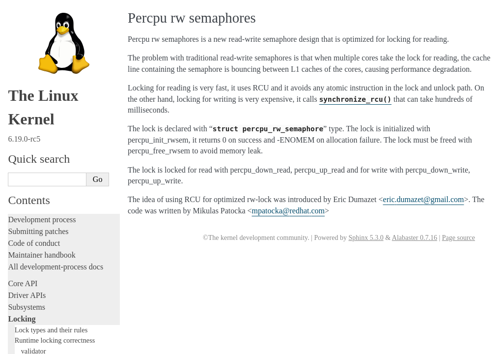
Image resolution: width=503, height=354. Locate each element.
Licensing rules (32, 108)
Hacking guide (31, 155)
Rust (15, 202)
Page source (458, 237)
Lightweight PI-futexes (47, 28)
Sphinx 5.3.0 (365, 237)
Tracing (20, 167)
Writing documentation (44, 120)
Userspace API (31, 266)
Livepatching (28, 190)
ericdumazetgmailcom (423, 199)
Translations (27, 345)
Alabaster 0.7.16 (414, 237)
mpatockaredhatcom (288, 210)
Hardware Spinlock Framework (59, 50)
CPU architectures (36, 311)
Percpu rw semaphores (49, 60)
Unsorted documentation (46, 328)
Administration (32, 219)
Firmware (23, 283)
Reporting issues (34, 242)
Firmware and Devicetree (48, 295)
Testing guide (29, 143)
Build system (28, 231)
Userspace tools (32, 254)
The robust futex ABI (45, 92)
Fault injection (31, 179)
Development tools (37, 131)
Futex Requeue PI (40, 39)
